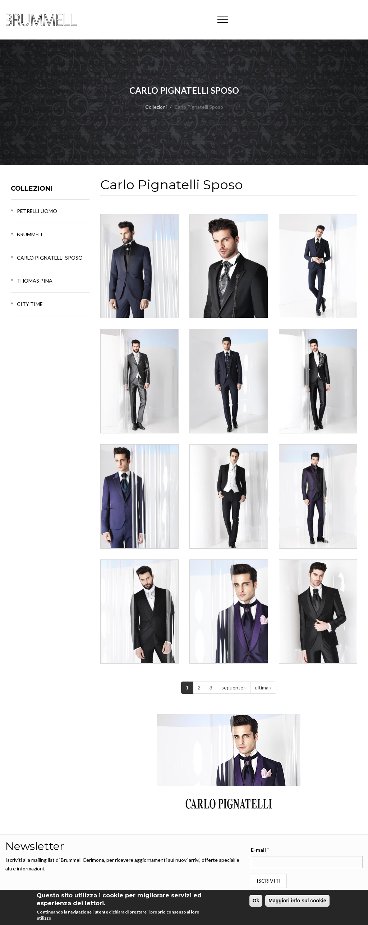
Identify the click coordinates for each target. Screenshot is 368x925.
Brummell (30, 234)
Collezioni (156, 107)
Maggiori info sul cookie (297, 900)
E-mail (260, 850)
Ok (256, 900)
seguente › (233, 687)
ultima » (263, 687)
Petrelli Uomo (37, 211)
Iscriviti (269, 881)
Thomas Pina (34, 281)
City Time (30, 304)
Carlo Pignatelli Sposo (50, 258)
